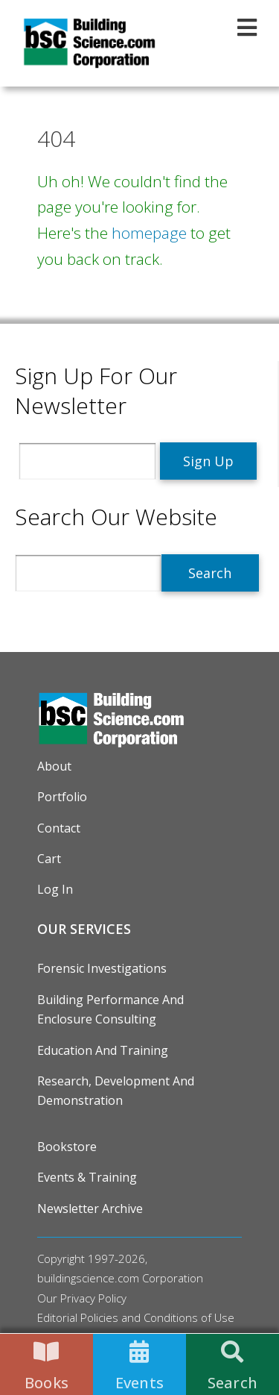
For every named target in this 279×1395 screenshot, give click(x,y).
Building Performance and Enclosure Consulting (110, 1009)
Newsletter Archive (90, 1208)
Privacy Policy (93, 1298)
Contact (58, 828)
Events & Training (87, 1177)
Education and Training (102, 1050)
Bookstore (67, 1146)
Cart (49, 858)
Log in (55, 889)
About (54, 766)
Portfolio (62, 797)
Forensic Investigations (102, 968)
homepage (149, 232)
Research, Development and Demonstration (115, 1091)
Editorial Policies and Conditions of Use (135, 1317)
